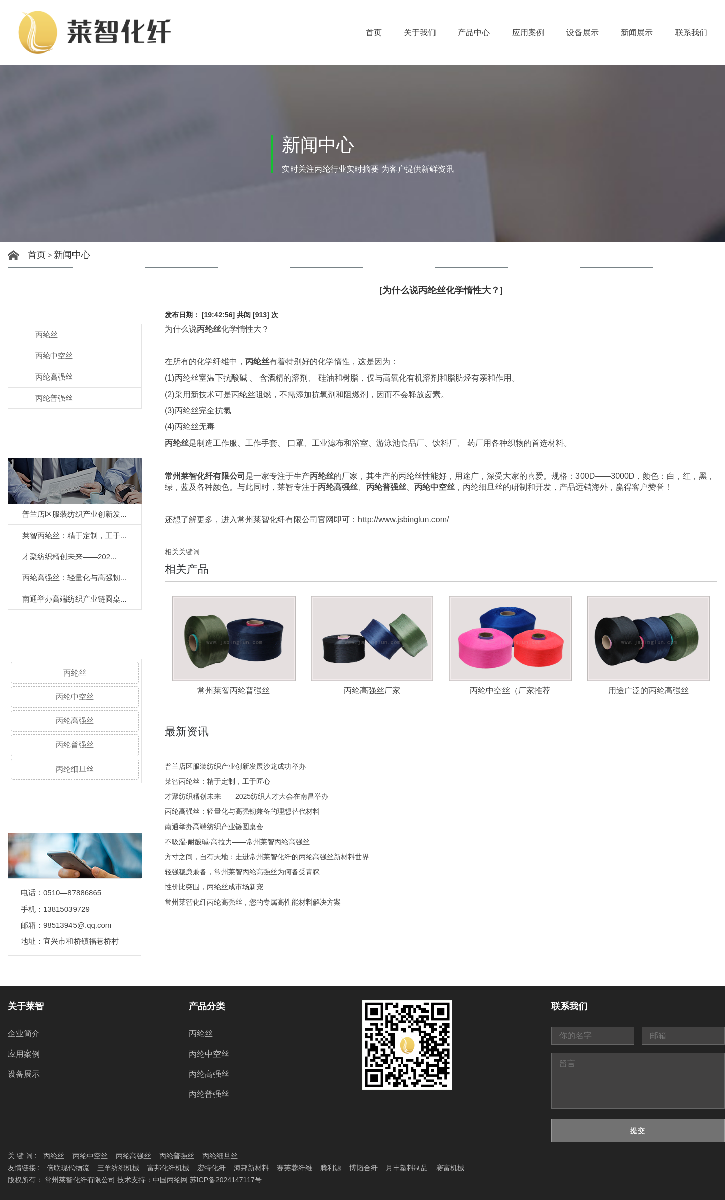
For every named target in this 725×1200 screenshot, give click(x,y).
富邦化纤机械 (168, 1168)
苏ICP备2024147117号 (226, 1180)
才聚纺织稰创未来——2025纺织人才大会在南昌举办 (246, 796)
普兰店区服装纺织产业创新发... (74, 514)
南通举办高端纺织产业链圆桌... (74, 598)
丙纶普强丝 (54, 398)
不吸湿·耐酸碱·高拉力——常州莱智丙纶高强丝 (237, 842)
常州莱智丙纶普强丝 (233, 690)
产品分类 (207, 1006)
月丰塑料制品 (407, 1168)
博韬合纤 (363, 1168)
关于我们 (420, 32)
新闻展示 (637, 32)
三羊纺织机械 (118, 1168)
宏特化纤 (211, 1168)
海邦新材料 (251, 1168)
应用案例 (528, 32)
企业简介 (24, 1033)
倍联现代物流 (68, 1168)
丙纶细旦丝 (75, 769)
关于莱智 (26, 1006)
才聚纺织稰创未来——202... (69, 556)
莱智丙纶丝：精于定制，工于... (74, 535)
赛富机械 (450, 1168)
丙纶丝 (46, 334)
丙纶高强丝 (54, 376)
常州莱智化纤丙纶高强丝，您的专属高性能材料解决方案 (253, 902)
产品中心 (474, 32)
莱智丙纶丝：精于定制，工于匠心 (217, 781)
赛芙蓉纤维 (294, 1168)
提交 (637, 1131)
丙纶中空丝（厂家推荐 (510, 690)
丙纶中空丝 (54, 355)
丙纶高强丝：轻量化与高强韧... (74, 577)
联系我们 (691, 32)
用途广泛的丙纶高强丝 (648, 690)
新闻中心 (72, 255)
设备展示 (582, 32)
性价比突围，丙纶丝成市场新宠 (214, 887)
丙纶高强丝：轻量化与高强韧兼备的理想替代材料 (242, 811)
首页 (374, 32)
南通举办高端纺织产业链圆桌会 (214, 826)
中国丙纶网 (170, 1180)
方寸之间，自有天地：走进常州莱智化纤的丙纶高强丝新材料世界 (267, 857)
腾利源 (330, 1168)
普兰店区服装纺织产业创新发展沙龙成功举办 (235, 766)
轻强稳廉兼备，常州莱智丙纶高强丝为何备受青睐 (242, 872)
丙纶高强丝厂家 (372, 690)
